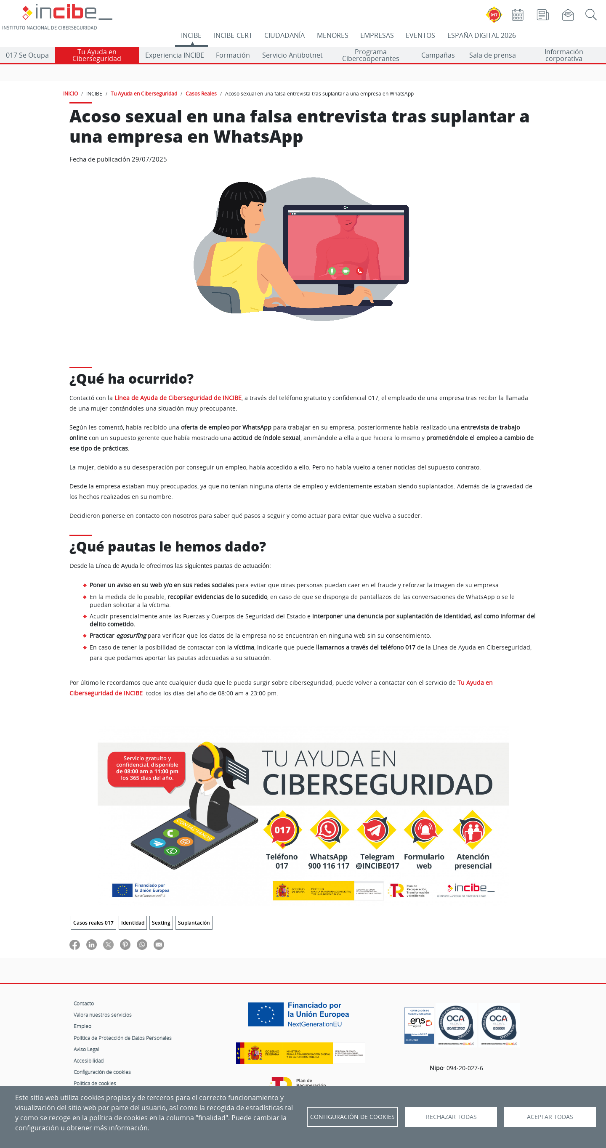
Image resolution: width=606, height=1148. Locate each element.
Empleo (82, 1026)
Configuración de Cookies (352, 1117)
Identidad (132, 922)
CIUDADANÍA (284, 35)
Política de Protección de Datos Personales (123, 1037)
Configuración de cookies (102, 1071)
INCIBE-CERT (233, 35)
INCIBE (191, 35)
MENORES (332, 35)
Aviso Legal (86, 1049)
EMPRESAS (377, 35)
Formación (233, 55)
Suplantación (194, 922)
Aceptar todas (550, 1117)
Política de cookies (95, 1083)
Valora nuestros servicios (103, 1014)
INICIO (70, 93)
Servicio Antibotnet (292, 55)
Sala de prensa (492, 55)
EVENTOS (420, 35)
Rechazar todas (451, 1117)
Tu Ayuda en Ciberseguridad (96, 55)
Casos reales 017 (93, 922)
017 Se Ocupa (27, 55)
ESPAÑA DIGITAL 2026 (481, 35)
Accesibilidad (89, 1060)
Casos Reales (201, 93)
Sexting (161, 922)
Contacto (84, 1003)
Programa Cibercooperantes (370, 55)
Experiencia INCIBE (174, 55)
